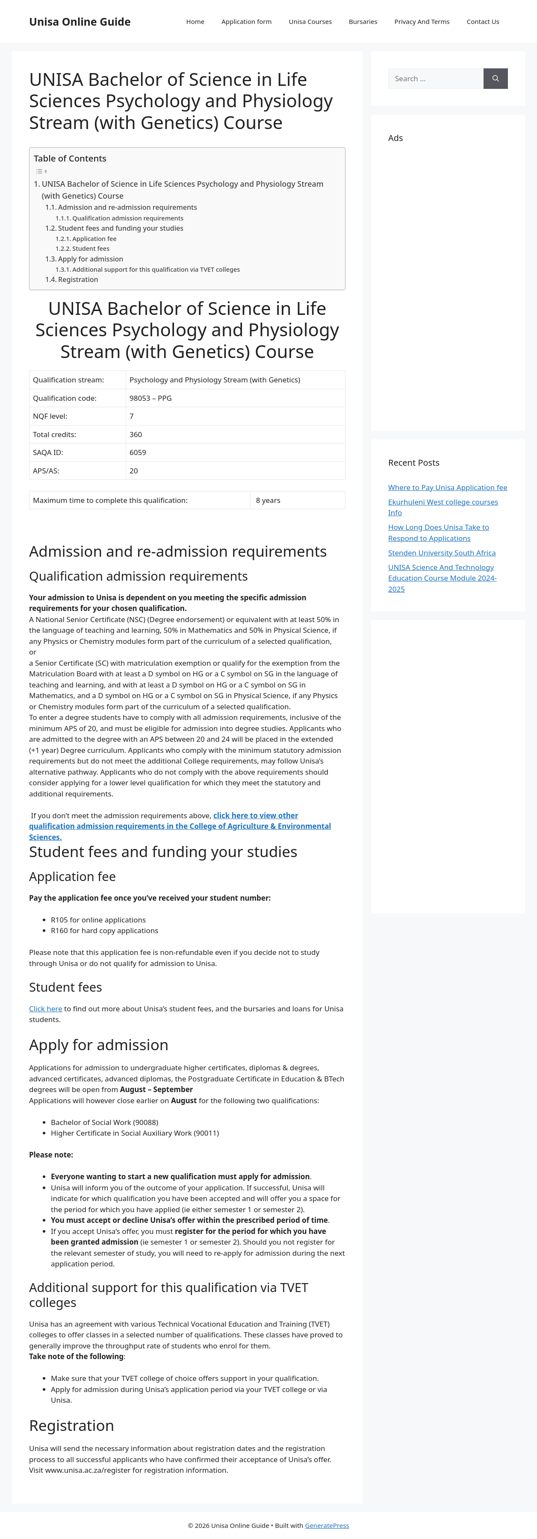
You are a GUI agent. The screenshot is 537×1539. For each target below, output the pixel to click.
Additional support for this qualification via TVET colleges (156, 269)
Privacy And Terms (422, 21)
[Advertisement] (448, 285)
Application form (246, 21)
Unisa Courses (310, 21)
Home (195, 21)
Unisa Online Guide (80, 21)
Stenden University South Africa (442, 553)
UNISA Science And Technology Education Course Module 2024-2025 (442, 578)
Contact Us (483, 21)
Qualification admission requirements (127, 218)
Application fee (94, 239)
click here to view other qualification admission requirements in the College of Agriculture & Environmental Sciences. (180, 826)
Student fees (90, 248)
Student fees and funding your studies (120, 228)
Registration (78, 279)
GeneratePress (327, 1525)
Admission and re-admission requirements (127, 207)
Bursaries (363, 21)
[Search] (496, 78)
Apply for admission (90, 259)
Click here (45, 1008)
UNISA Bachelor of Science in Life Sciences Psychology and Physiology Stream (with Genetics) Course (183, 190)
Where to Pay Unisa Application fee (447, 487)
